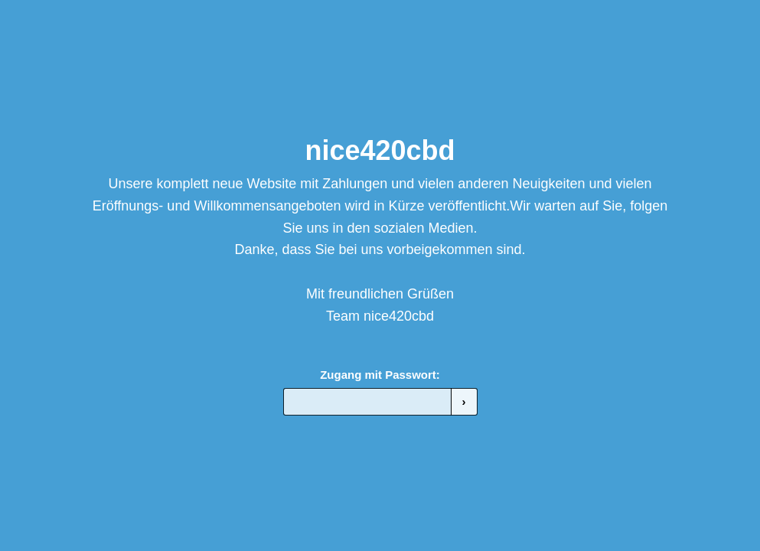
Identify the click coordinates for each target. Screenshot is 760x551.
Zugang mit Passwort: (380, 374)
